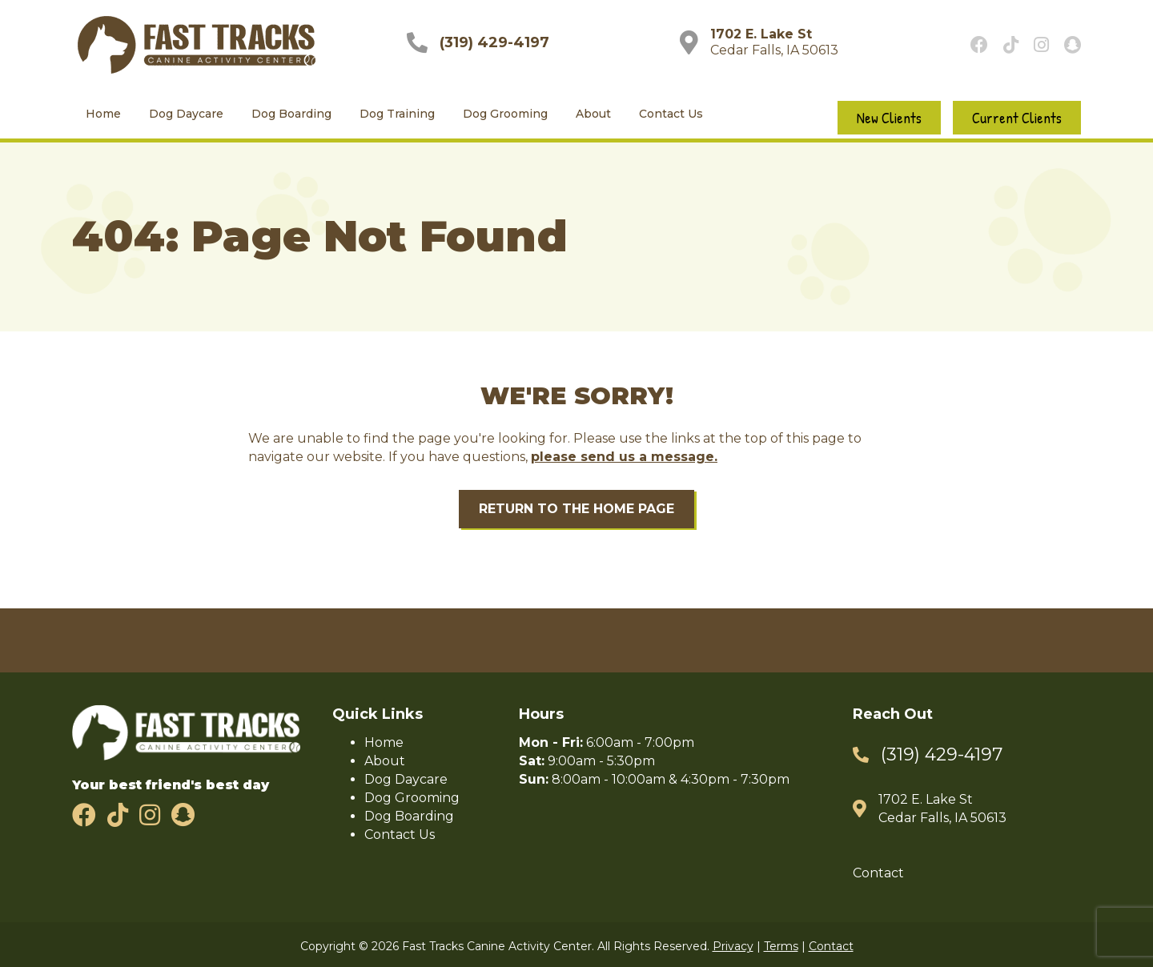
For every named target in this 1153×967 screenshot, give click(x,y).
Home (103, 114)
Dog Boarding (291, 114)
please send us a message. (624, 457)
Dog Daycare (186, 114)
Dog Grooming (505, 114)
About (593, 114)
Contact (878, 873)
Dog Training (397, 114)
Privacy (733, 947)
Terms (781, 947)
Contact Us (671, 114)
